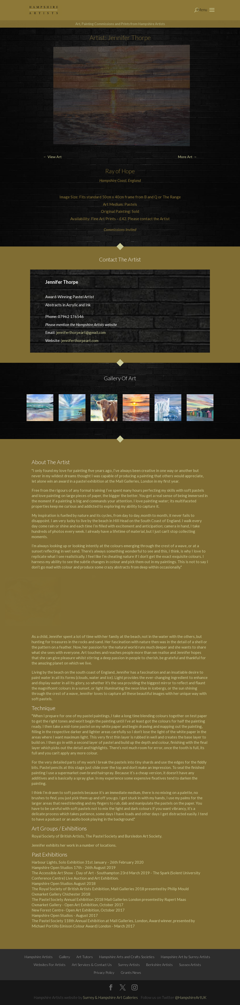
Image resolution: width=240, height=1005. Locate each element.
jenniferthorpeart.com (79, 340)
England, (108, 672)
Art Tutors (84, 957)
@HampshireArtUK (190, 997)
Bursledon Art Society (143, 836)
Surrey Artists (129, 964)
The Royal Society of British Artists (61, 888)
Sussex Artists (190, 964)
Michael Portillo (45, 926)
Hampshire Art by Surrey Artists (185, 957)
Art (84, 652)
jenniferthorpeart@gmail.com (81, 332)
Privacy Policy (104, 972)
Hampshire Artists (39, 957)
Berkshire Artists (159, 964)
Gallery (64, 957)
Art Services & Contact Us (92, 964)
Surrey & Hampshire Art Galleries (110, 997)
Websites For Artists (50, 964)
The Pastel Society (47, 899)
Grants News (131, 972)
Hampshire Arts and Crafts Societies (127, 957)
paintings (168, 561)
